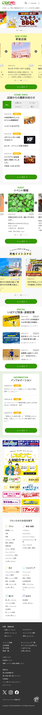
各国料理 (8, 546)
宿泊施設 (25, 600)
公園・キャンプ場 (10, 584)
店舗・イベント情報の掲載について (13, 663)
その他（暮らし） (10, 615)
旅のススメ (8, 636)
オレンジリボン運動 (29, 633)
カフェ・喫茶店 (10, 549)
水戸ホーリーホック (11, 633)
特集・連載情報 (8, 626)
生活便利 (8, 609)
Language (33, 3)
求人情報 (6, 648)
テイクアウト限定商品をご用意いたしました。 (11, 160)
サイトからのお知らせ (29, 645)
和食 (6, 536)
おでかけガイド (27, 629)
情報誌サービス (7, 660)
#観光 (11, 290)
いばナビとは (26, 648)
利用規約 (5, 679)
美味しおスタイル (28, 636)
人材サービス (7, 657)
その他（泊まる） (28, 603)
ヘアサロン (26, 530)
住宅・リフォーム (10, 606)
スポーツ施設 (9, 575)
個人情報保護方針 (8, 673)
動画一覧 (6, 651)
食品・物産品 (27, 578)
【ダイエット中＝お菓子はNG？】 (12, 138)
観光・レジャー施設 (11, 578)
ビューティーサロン (29, 536)
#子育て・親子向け (22, 229)
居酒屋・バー (9, 530)
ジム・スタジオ (27, 545)
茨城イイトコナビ (10, 630)
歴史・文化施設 (10, 581)
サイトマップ (7, 685)
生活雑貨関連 (27, 581)
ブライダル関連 (10, 603)
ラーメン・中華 (10, 539)
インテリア (26, 575)
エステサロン (27, 533)
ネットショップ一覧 (28, 642)
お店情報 (6, 645)
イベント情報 (7, 642)
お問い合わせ (26, 651)
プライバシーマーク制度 (10, 700)
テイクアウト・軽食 (11, 555)
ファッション (27, 572)
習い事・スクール (10, 600)
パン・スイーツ (10, 552)
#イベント (13, 288)
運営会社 (5, 670)
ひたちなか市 (28, 279)
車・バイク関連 (10, 612)
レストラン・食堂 (10, 558)
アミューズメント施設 (12, 572)
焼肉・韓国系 (9, 543)
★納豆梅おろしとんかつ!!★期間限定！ (11, 118)
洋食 (6, 533)
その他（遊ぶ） (10, 587)
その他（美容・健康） (29, 548)
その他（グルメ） (10, 561)
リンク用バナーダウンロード (11, 682)
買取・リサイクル (28, 584)
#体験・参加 (12, 229)
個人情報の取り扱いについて (11, 676)
